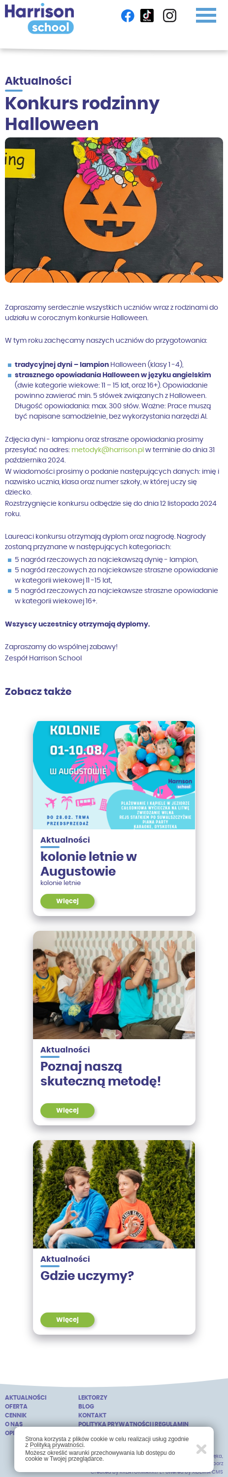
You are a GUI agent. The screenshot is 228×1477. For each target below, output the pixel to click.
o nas (14, 1424)
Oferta (16, 1406)
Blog (86, 1406)
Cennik (16, 1415)
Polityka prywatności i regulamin (133, 1424)
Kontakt (92, 1415)
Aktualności (25, 1397)
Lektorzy (92, 1397)
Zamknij (201, 1449)
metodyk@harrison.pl (107, 450)
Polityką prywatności (57, 1445)
